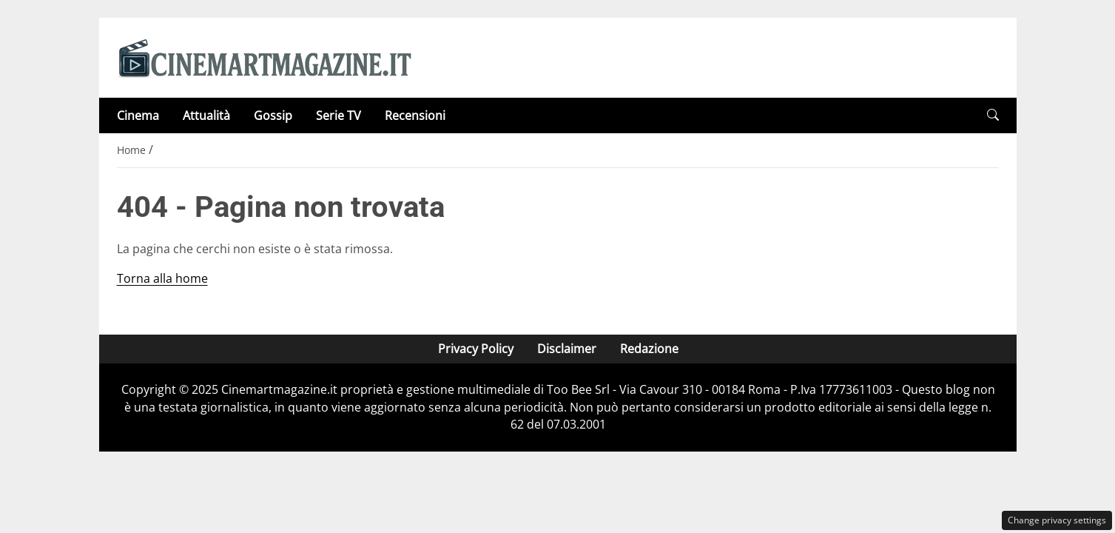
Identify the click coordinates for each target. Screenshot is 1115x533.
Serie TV (338, 115)
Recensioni (415, 115)
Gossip (273, 115)
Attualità (206, 115)
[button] (993, 115)
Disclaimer (566, 349)
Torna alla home (162, 278)
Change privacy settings (1057, 520)
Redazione (648, 349)
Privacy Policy (475, 349)
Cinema (138, 115)
